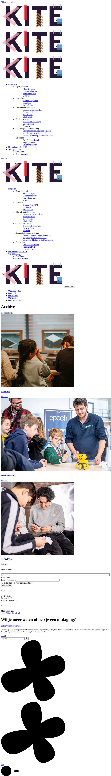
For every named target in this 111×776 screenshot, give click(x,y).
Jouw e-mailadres (30, 580)
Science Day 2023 (8, 475)
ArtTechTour (7, 559)
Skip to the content (9, 2)
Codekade (5, 391)
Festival (4, 396)
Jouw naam (27, 577)
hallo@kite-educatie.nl (10, 613)
